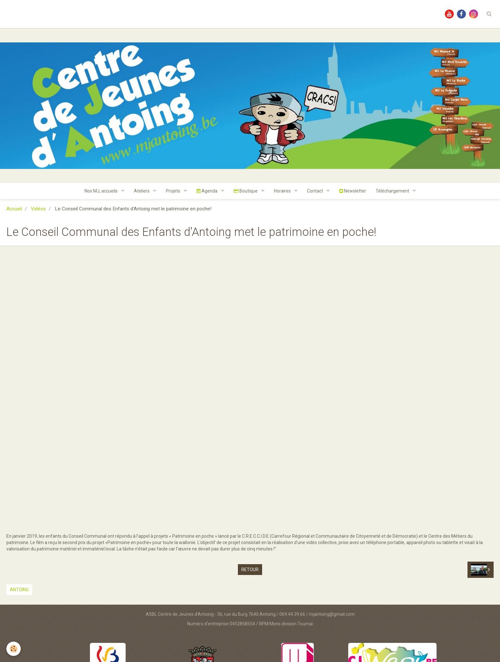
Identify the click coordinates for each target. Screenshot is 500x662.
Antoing (19, 589)
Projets (173, 190)
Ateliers (142, 190)
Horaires (283, 190)
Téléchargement (393, 190)
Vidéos (38, 209)
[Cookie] (13, 649)
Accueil (14, 209)
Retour (250, 569)
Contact (315, 190)
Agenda (207, 190)
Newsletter (352, 190)
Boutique (246, 190)
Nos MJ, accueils (102, 190)
